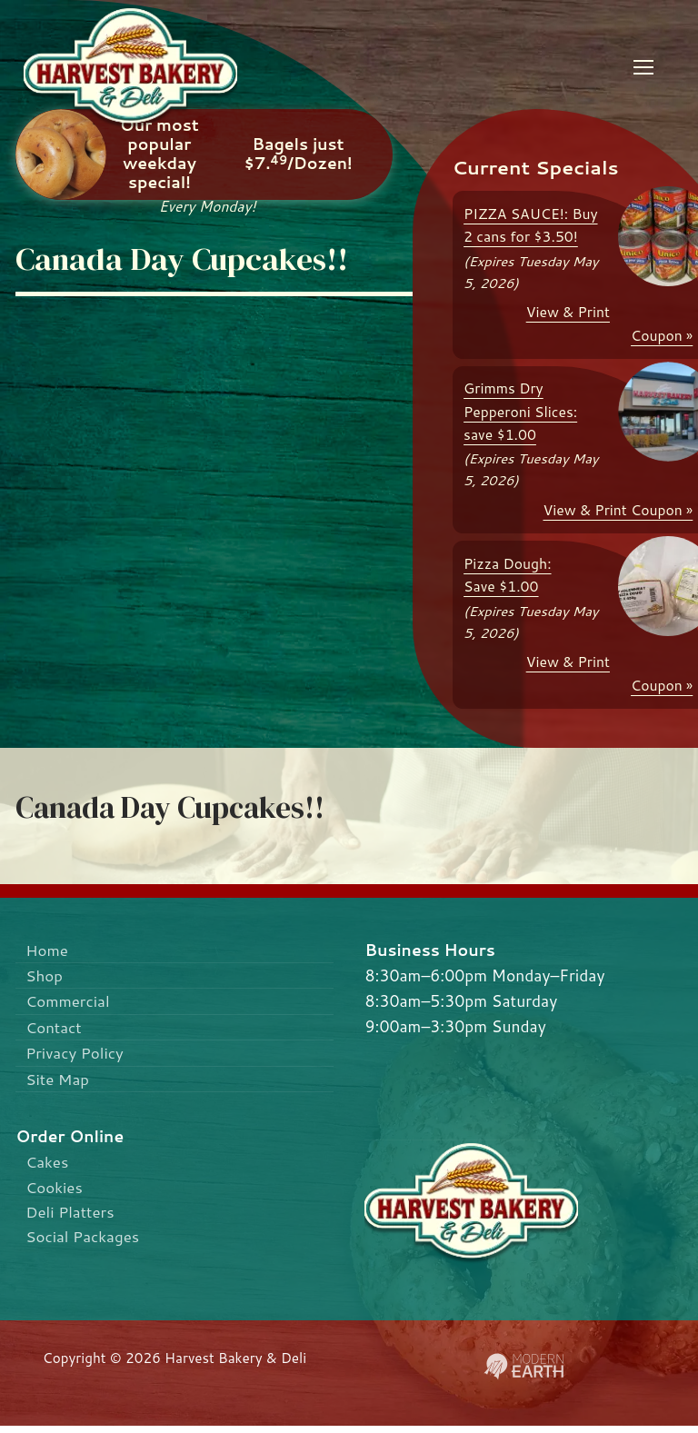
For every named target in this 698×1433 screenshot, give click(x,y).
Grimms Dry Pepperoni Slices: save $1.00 (520, 411)
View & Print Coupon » (618, 510)
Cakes (48, 1166)
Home (48, 950)
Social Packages (85, 1243)
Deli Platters (71, 1218)
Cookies (55, 1192)
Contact (55, 1029)
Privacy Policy (76, 1056)
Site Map (59, 1082)
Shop (45, 976)
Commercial (69, 1002)
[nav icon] (643, 66)
